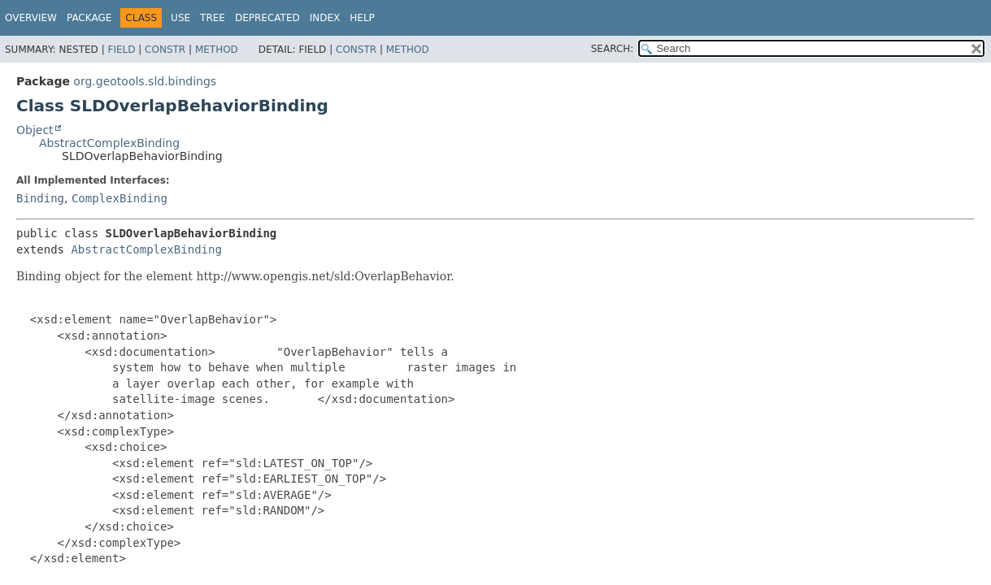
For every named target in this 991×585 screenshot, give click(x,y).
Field (121, 49)
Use (180, 18)
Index (325, 18)
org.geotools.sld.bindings (144, 81)
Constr (165, 49)
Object (35, 130)
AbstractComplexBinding (109, 143)
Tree (212, 18)
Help (362, 18)
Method (216, 49)
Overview (31, 18)
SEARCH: (612, 48)
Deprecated (267, 18)
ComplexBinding (119, 198)
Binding (40, 198)
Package (89, 18)
